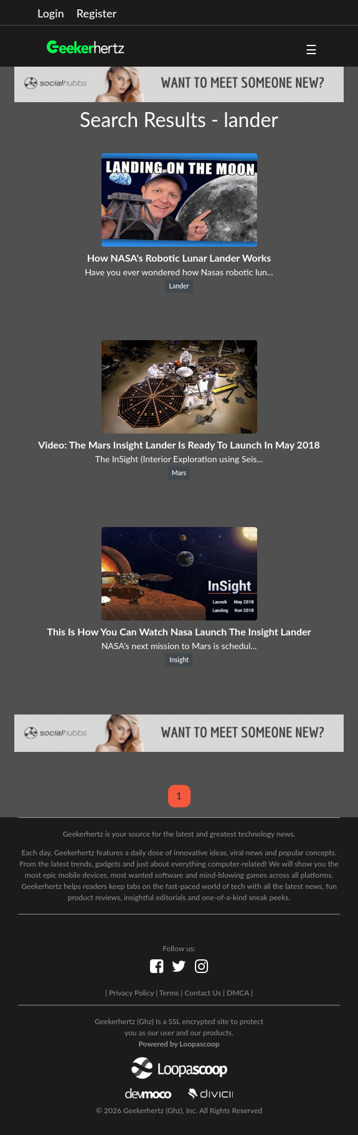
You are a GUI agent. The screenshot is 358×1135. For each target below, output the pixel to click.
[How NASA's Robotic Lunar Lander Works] (179, 243)
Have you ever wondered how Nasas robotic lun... (179, 272)
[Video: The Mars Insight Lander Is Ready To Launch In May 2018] (179, 429)
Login (50, 13)
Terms (169, 992)
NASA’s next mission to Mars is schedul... (179, 645)
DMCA (238, 992)
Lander (179, 286)
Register (96, 13)
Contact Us (202, 992)
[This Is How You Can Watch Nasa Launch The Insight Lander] (179, 616)
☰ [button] (311, 49)
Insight (179, 659)
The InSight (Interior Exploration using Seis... (179, 459)
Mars (179, 473)
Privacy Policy (131, 992)
